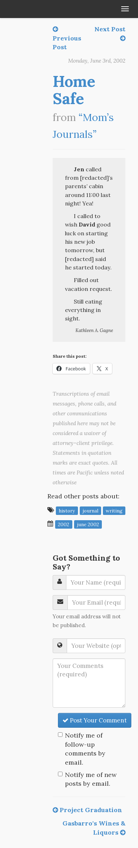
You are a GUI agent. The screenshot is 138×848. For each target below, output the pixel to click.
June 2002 (88, 524)
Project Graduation (87, 810)
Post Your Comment (95, 720)
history (67, 510)
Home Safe (74, 89)
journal (90, 510)
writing (114, 510)
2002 (63, 524)
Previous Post (67, 38)
